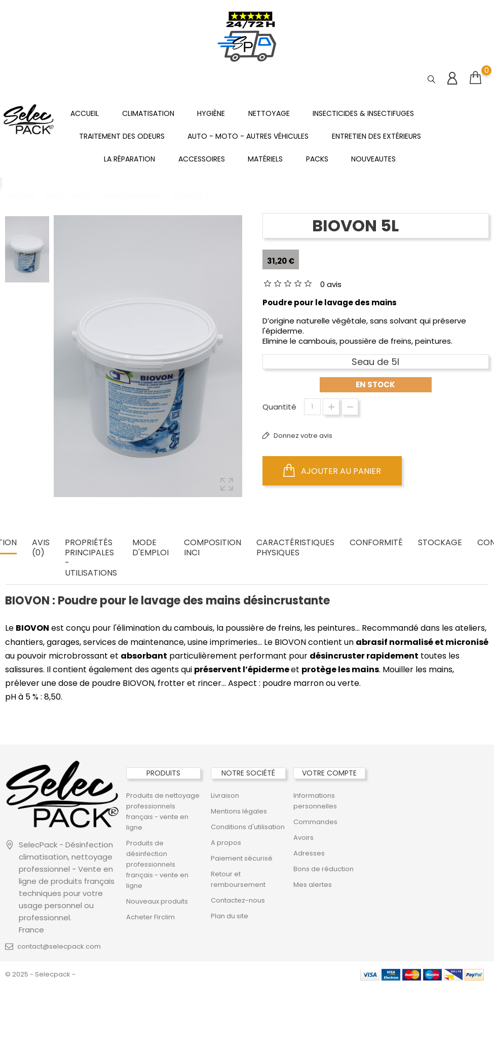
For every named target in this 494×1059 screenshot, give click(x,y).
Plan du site (229, 916)
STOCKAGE (440, 543)
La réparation (129, 159)
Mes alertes (312, 884)
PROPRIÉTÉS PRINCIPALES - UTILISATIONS (91, 558)
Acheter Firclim (150, 917)
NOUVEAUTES (373, 159)
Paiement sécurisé (242, 858)
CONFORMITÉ (376, 543)
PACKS (317, 159)
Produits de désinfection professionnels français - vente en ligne (157, 864)
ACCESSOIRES (201, 159)
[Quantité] (312, 406)
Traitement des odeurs (122, 136)
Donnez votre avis (302, 435)
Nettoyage (269, 113)
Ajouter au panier (332, 471)
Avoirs (303, 837)
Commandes (315, 822)
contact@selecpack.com (59, 946)
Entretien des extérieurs (376, 136)
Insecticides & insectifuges (363, 113)
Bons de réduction (323, 869)
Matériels (265, 159)
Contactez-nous (238, 900)
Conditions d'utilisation (248, 827)
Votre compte (329, 773)
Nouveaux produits (157, 901)
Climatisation (148, 113)
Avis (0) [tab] (41, 548)
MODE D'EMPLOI (150, 548)
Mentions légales (239, 811)
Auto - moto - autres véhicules (248, 136)
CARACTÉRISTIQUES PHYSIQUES (295, 548)
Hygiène (211, 113)
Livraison (225, 795)
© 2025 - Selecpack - (40, 974)
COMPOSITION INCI (212, 548)
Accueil (84, 113)
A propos (226, 842)
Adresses (309, 853)
